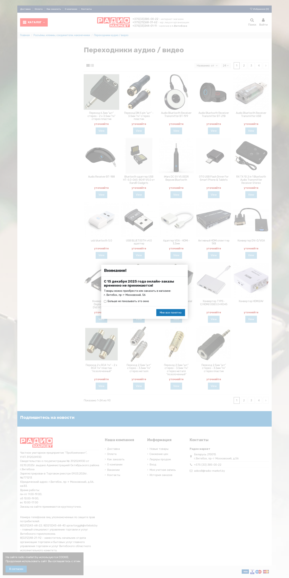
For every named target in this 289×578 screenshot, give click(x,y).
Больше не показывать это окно (128, 301)
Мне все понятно (171, 312)
